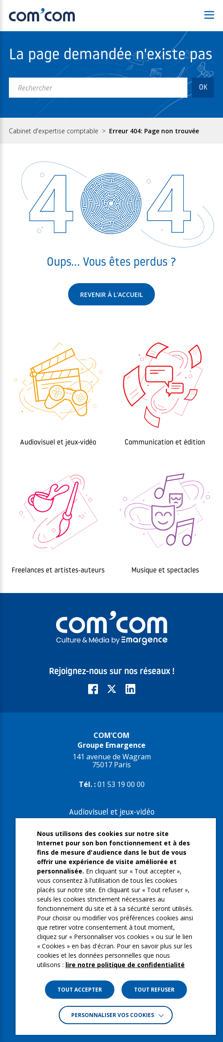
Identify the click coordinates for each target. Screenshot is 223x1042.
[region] (111, 131)
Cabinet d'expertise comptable (53, 131)
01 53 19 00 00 (121, 784)
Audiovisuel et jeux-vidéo (111, 812)
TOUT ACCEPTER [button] (79, 989)
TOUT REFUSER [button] (154, 989)
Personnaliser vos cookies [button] (112, 1015)
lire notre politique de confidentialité (125, 964)
